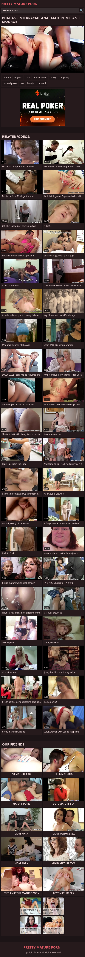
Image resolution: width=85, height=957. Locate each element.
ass (22, 83)
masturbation (40, 77)
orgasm (18, 77)
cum (28, 77)
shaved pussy (10, 83)
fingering (64, 77)
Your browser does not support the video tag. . (42, 49)
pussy (53, 77)
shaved (42, 83)
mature (7, 77)
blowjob (31, 83)
